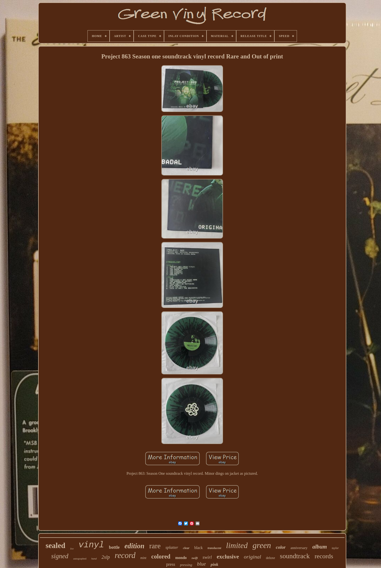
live (72, 548)
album (319, 547)
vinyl (91, 545)
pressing (186, 565)
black (198, 548)
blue (201, 564)
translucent (214, 548)
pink (214, 564)
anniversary (298, 548)
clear (186, 548)
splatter (171, 547)
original (252, 557)
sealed (55, 545)
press (170, 564)
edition (134, 546)
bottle (114, 547)
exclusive (228, 556)
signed (60, 556)
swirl (207, 557)
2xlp (106, 557)
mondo (181, 558)
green (261, 545)
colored (160, 556)
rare (155, 546)
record (125, 555)
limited (237, 545)
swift (194, 558)
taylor (335, 548)
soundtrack (295, 556)
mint (143, 558)
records (324, 556)
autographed (79, 558)
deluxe (270, 558)
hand (94, 558)
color (281, 547)
